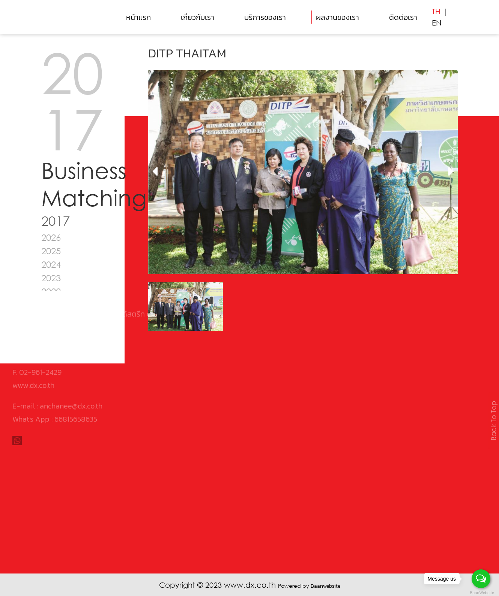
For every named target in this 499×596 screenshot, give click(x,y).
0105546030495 (65, 291)
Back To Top (493, 420)
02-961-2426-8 (45, 305)
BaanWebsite (481, 593)
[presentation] (155, 172)
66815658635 (75, 365)
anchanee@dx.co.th (71, 351)
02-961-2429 (40, 318)
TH (436, 11)
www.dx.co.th (33, 331)
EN (437, 22)
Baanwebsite (325, 586)
